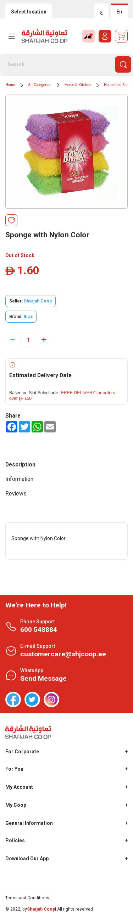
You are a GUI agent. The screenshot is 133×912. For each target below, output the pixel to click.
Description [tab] (20, 464)
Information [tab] (19, 479)
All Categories (39, 85)
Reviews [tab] (16, 493)
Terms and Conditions (27, 897)
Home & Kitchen (78, 85)
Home (10, 85)
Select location (28, 12)
